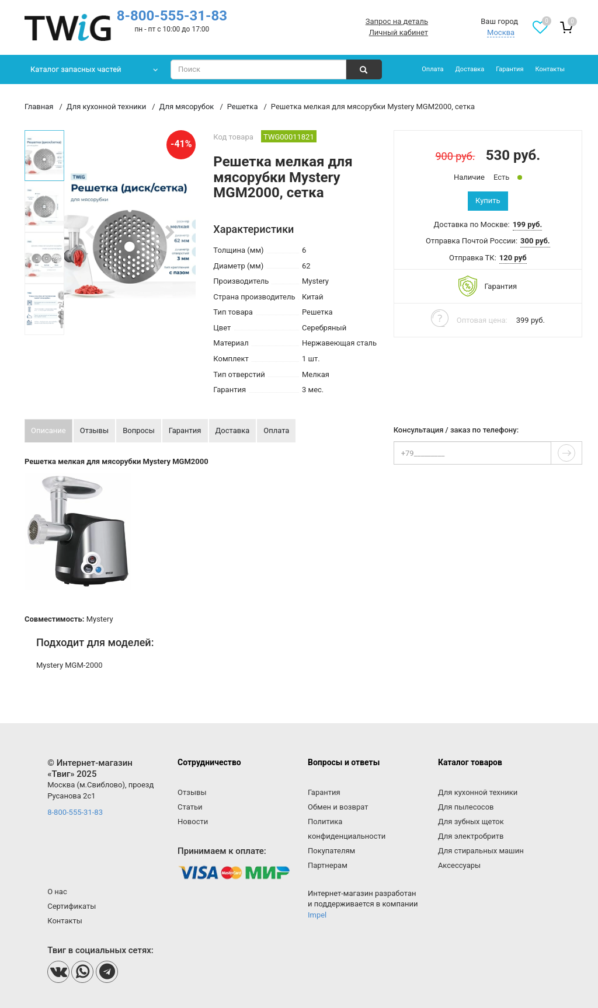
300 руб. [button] (535, 240)
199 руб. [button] (528, 224)
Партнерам (327, 865)
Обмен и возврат (338, 807)
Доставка (470, 69)
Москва (500, 32)
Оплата (432, 69)
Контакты (550, 69)
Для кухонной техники (477, 792)
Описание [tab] (48, 430)
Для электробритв (471, 836)
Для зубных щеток (471, 821)
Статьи (190, 807)
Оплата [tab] (276, 430)
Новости (193, 821)
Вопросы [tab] (139, 430)
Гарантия (509, 69)
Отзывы (192, 792)
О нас (57, 891)
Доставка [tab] (232, 430)
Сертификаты (71, 906)
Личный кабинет (398, 32)
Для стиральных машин (481, 850)
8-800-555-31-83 (172, 16)
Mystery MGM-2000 (69, 665)
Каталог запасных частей (75, 69)
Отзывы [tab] (94, 430)
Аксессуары (459, 865)
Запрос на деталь (397, 21)
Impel (317, 915)
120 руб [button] (513, 257)
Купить (487, 200)
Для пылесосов (466, 807)
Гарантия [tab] (185, 430)
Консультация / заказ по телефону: (456, 430)
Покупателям (331, 850)
